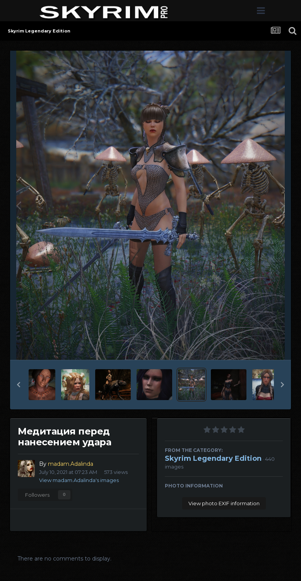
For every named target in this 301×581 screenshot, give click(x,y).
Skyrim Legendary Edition (213, 458)
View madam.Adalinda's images (79, 480)
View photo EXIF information (224, 503)
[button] (18, 384)
